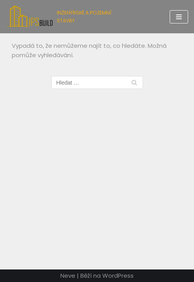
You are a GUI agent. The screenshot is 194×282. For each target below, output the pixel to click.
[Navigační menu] (179, 17)
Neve (67, 275)
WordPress (118, 275)
